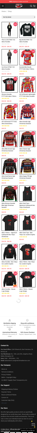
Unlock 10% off (33, 424)
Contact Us (4, 397)
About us (4, 369)
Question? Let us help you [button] (28, 430)
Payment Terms (6, 392)
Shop (10, 11)
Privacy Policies (6, 374)
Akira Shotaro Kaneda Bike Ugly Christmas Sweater (8, 205)
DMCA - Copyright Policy (8, 377)
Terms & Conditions (7, 372)
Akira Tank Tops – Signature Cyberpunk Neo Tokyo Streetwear (27, 205)
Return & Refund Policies (8, 395)
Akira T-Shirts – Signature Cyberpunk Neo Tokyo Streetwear (9, 234)
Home (4, 11)
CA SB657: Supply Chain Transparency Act (14, 380)
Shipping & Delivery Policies (9, 389)
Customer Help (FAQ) (7, 400)
